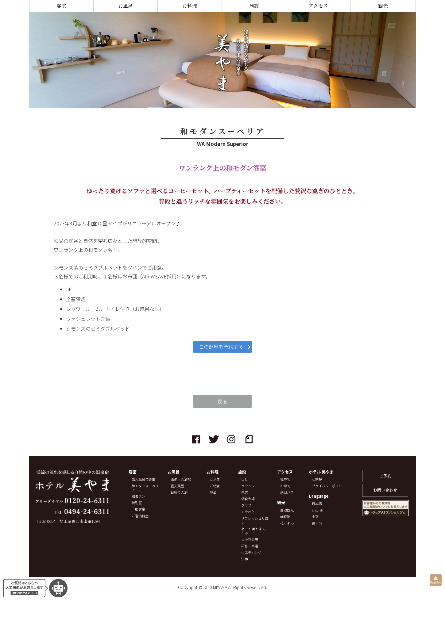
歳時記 (285, 517)
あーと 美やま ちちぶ (253, 531)
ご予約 (385, 476)
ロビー (246, 479)
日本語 (317, 504)
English (317, 510)
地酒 (213, 492)
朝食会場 (248, 499)
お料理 (189, 5)
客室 (61, 5)
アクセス (318, 5)
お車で (285, 486)
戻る (222, 401)
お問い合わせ (385, 490)
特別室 (137, 503)
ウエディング (251, 552)
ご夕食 (215, 479)
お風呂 (125, 5)
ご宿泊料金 (140, 516)
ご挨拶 (317, 479)
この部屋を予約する (221, 346)
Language (319, 496)
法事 (244, 559)
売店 (244, 492)
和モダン (138, 496)
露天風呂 (177, 486)
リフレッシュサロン (254, 520)
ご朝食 (215, 486)
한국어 (317, 523)
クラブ (246, 505)
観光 (383, 5)
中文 (315, 517)
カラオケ (248, 512)
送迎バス (287, 492)
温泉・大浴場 (181, 479)
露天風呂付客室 (143, 479)
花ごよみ (287, 523)
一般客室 (138, 509)
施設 (254, 5)
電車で (285, 479)
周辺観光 (287, 510)
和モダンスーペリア (145, 488)
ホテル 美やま (321, 472)
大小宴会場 (249, 540)
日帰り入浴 (179, 492)
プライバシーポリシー (329, 486)
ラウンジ (248, 486)
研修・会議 (249, 546)
